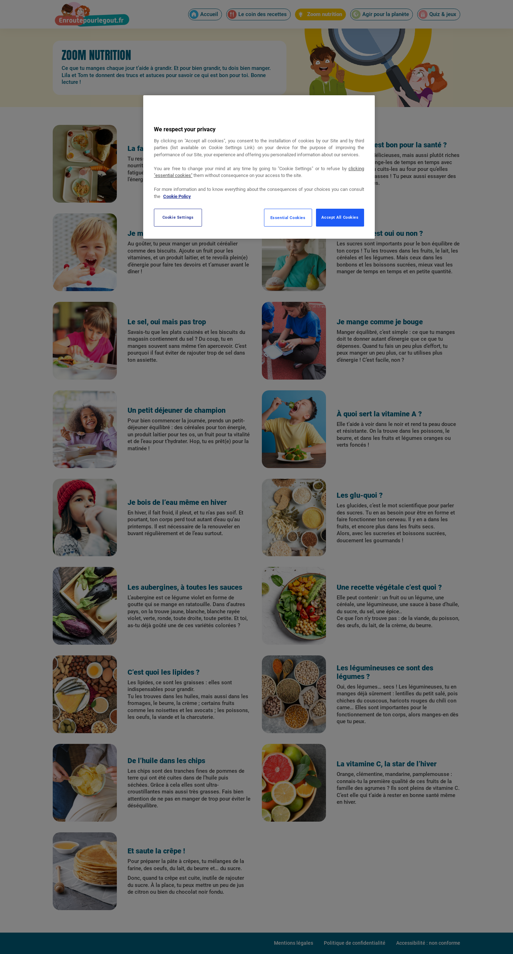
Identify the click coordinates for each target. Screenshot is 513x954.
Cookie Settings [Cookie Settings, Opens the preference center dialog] (178, 217)
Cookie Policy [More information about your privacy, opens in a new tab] (177, 196)
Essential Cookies (288, 217)
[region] (259, 167)
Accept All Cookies (339, 217)
